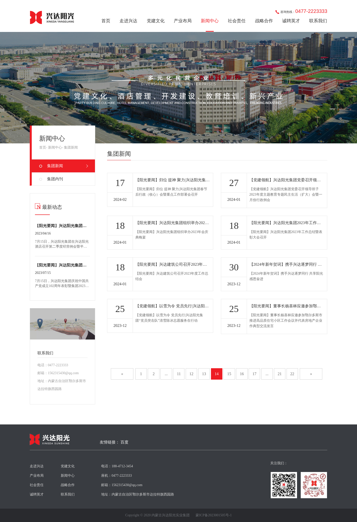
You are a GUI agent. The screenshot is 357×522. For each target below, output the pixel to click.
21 (280, 374)
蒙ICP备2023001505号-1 (214, 515)
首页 (105, 20)
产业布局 (183, 20)
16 (242, 374)
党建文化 (156, 20)
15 (229, 374)
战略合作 (264, 20)
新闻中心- (55, 147)
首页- (43, 147)
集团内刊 (55, 179)
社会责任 (237, 20)
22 (292, 374)
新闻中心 (210, 20)
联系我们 (318, 20)
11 (179, 374)
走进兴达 (128, 20)
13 (204, 374)
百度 (124, 442)
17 (254, 374)
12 (191, 374)
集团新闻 (71, 147)
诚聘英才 (291, 20)
